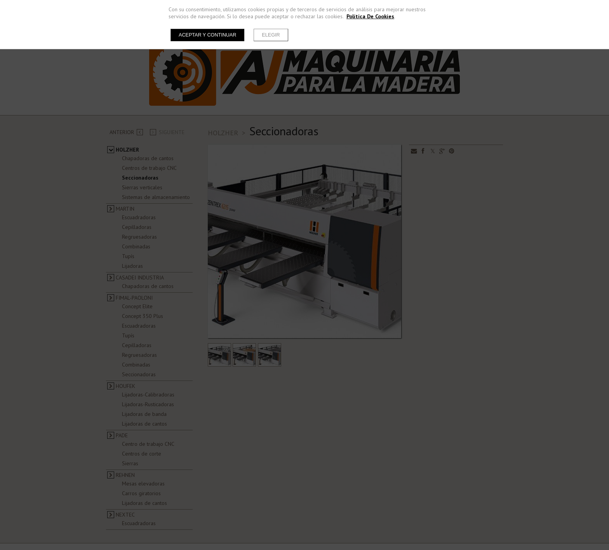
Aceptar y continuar (207, 35)
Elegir (271, 35)
